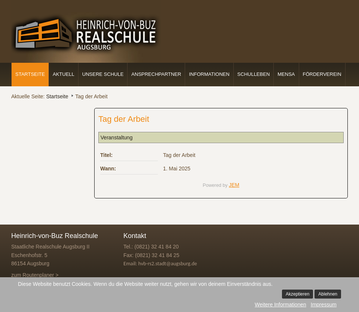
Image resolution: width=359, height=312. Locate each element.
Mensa (286, 74)
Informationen (209, 74)
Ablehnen (327, 294)
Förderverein (322, 74)
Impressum (324, 305)
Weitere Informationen (280, 305)
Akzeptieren (297, 294)
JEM (234, 185)
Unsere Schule (103, 74)
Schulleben (253, 74)
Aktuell (63, 74)
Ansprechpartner (156, 74)
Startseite (30, 74)
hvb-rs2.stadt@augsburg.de (167, 263)
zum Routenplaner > (34, 275)
